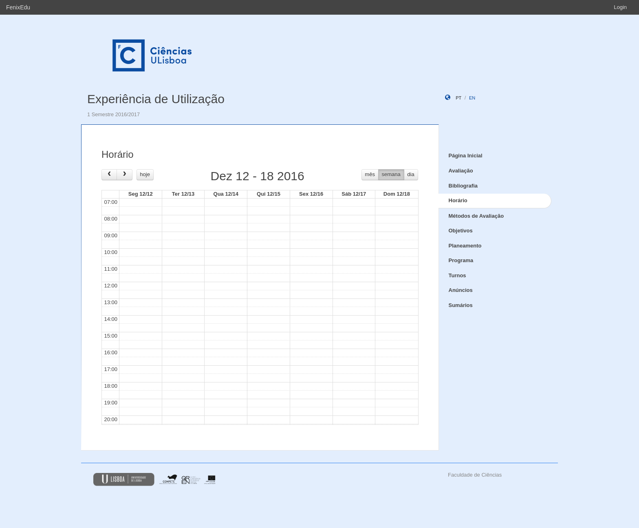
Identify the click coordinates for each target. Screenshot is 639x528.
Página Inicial (466, 155)
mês (370, 174)
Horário (458, 200)
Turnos (457, 275)
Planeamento (465, 246)
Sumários (461, 305)
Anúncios (461, 290)
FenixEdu (18, 7)
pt (458, 97)
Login (620, 7)
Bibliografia (463, 186)
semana (391, 174)
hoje (145, 174)
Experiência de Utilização (156, 99)
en (472, 97)
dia (410, 174)
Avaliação (461, 171)
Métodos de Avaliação (476, 216)
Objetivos (461, 231)
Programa (461, 260)
